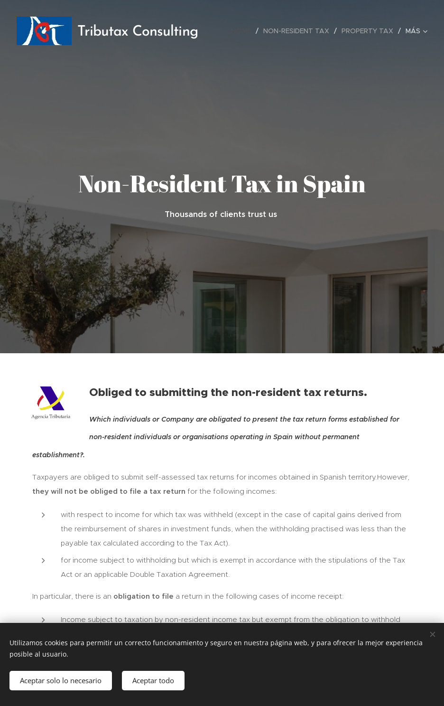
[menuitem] (244, 31)
